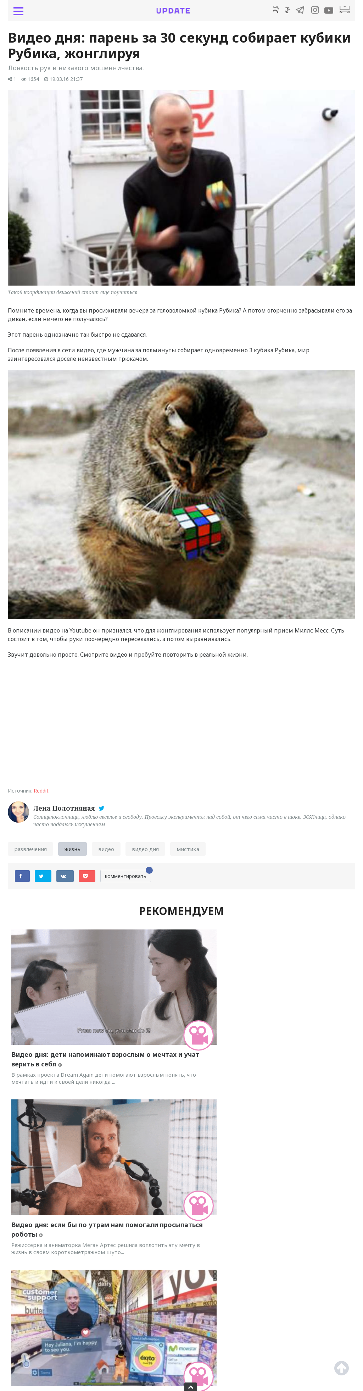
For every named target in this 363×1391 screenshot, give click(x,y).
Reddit (41, 793)
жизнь (72, 851)
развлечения (30, 851)
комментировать (128, 877)
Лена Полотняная (65, 811)
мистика (188, 851)
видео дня (145, 851)
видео (106, 851)
